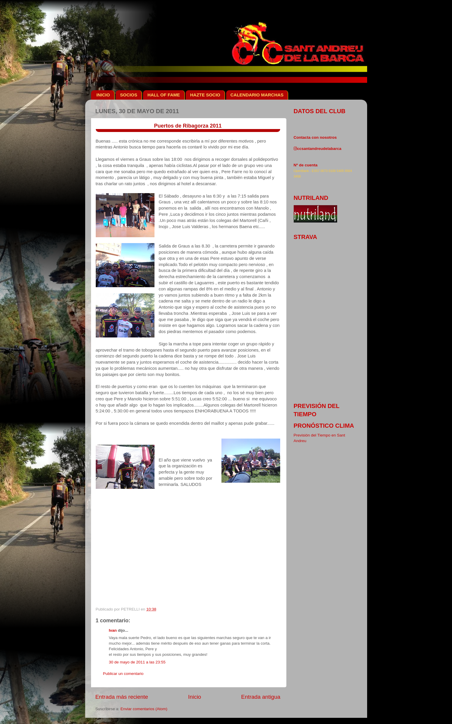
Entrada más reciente (121, 697)
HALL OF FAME (163, 94)
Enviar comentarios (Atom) (143, 709)
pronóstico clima (324, 425)
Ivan (113, 630)
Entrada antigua (260, 697)
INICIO (103, 94)
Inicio (194, 697)
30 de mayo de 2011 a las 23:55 (137, 662)
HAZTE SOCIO (205, 94)
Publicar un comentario (123, 673)
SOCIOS (128, 94)
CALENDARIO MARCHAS (257, 94)
